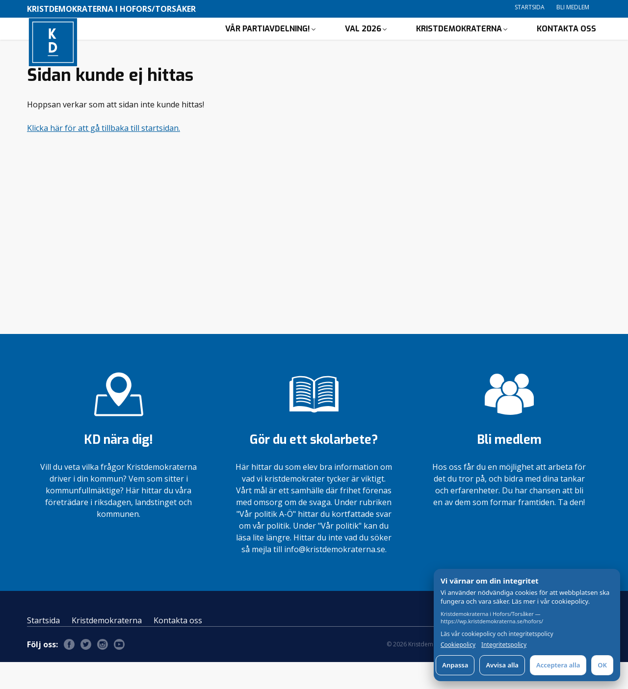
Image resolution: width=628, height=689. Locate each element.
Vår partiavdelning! (267, 42)
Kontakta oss (566, 42)
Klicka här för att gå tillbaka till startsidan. (103, 155)
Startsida (530, 7)
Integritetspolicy (503, 645)
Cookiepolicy (458, 645)
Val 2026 (363, 42)
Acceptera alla (558, 665)
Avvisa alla (502, 665)
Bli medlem (572, 7)
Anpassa (455, 665)
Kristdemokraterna (459, 42)
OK (602, 665)
